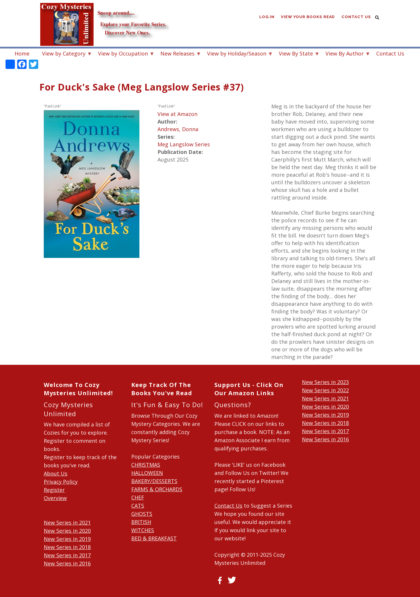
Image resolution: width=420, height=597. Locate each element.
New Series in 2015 (67, 571)
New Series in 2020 (67, 530)
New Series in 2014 (67, 579)
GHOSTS (141, 513)
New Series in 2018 (67, 547)
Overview (55, 497)
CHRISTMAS (145, 464)
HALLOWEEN (147, 472)
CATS (137, 505)
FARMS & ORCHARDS (156, 489)
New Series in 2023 (325, 382)
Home (22, 53)
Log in (266, 17)
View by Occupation (123, 54)
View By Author (345, 54)
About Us (55, 473)
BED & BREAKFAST (154, 538)
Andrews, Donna (178, 129)
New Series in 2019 (67, 538)
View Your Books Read (308, 17)
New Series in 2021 (67, 522)
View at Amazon (177, 113)
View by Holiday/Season (236, 54)
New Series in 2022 (325, 390)
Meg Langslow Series (184, 144)
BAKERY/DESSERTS (154, 481)
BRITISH (141, 521)
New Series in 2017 (67, 555)
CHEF (137, 497)
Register (54, 489)
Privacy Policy (61, 481)
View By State (296, 54)
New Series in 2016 (67, 563)
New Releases (177, 54)
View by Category (63, 54)
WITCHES (142, 530)
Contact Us (356, 17)
